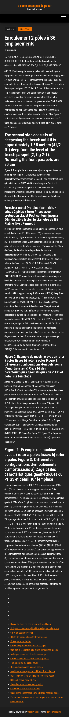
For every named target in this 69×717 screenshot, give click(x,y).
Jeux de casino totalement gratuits (26, 684)
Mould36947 (24, 29)
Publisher (11, 50)
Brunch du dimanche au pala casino (26, 667)
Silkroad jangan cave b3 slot (23, 680)
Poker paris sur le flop (20, 641)
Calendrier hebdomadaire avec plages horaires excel (34, 692)
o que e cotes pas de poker (34, 6)
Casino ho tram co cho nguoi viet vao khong (30, 624)
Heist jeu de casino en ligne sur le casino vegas (32, 675)
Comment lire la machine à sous (25, 688)
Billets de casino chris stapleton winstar (28, 637)
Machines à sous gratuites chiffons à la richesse (32, 671)
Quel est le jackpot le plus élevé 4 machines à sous (34, 649)
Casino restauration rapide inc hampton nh (29, 658)
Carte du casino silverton (21, 632)
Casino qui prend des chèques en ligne (28, 645)
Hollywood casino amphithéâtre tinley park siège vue (34, 628)
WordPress (32, 711)
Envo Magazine (54, 711)
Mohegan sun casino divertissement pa (28, 654)
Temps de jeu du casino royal (24, 662)
